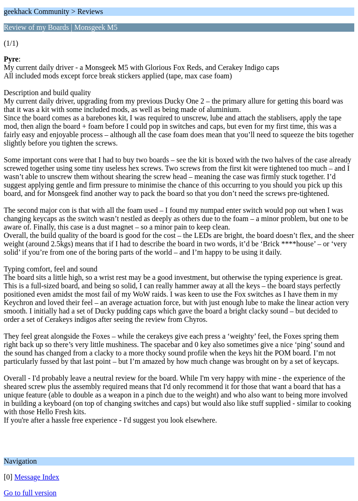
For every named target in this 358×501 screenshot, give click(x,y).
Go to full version (30, 493)
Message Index (36, 477)
